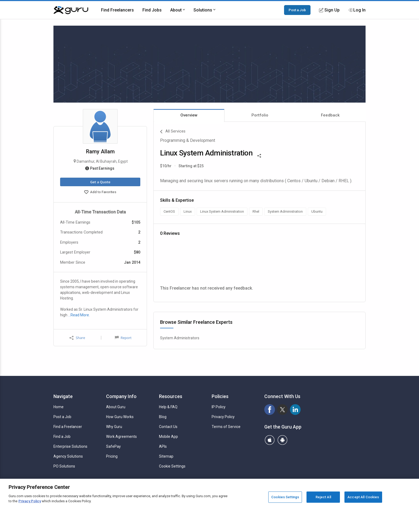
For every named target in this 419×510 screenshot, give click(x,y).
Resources (170, 396)
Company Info (121, 396)
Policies (220, 396)
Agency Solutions (68, 456)
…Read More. (79, 315)
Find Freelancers (117, 10)
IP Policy (219, 407)
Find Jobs (152, 10)
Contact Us (168, 427)
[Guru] (70, 10)
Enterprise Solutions (70, 446)
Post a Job (297, 10)
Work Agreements (121, 436)
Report (123, 337)
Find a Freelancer (67, 427)
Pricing (112, 456)
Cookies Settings (285, 497)
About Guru (115, 407)
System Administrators (179, 338)
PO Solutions (64, 466)
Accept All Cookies (363, 497)
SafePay (113, 446)
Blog (162, 417)
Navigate (63, 396)
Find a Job (62, 436)
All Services (172, 131)
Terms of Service (226, 427)
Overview (188, 115)
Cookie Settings (172, 466)
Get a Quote (100, 182)
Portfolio (259, 115)
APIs (163, 446)
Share (77, 337)
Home (58, 407)
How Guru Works (120, 417)
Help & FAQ (168, 407)
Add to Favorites (100, 192)
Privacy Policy (223, 417)
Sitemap (166, 456)
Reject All (323, 497)
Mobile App (168, 436)
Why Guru (114, 427)
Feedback (330, 115)
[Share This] (259, 155)
